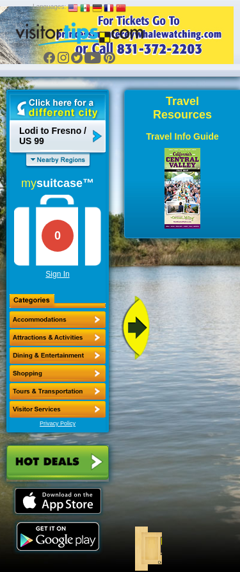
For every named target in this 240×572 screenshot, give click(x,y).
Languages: (49, 6)
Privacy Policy (58, 423)
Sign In (57, 274)
